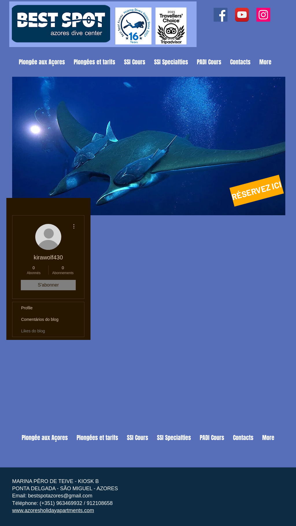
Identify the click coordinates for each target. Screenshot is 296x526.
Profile (27, 308)
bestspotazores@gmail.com (60, 496)
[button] (148, 146)
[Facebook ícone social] (220, 15)
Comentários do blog (39, 319)
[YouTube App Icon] (242, 15)
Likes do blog (33, 331)
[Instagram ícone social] (263, 15)
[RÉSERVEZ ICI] (257, 191)
